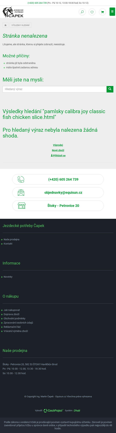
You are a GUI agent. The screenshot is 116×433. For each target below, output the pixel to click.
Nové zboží (58, 150)
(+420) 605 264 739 (37, 3)
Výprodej (58, 145)
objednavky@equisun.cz (63, 192)
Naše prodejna (11, 239)
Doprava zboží (11, 314)
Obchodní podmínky (14, 318)
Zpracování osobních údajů (18, 322)
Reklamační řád (12, 326)
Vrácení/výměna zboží (16, 331)
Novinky (8, 276)
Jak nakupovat (12, 310)
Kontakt (8, 243)
